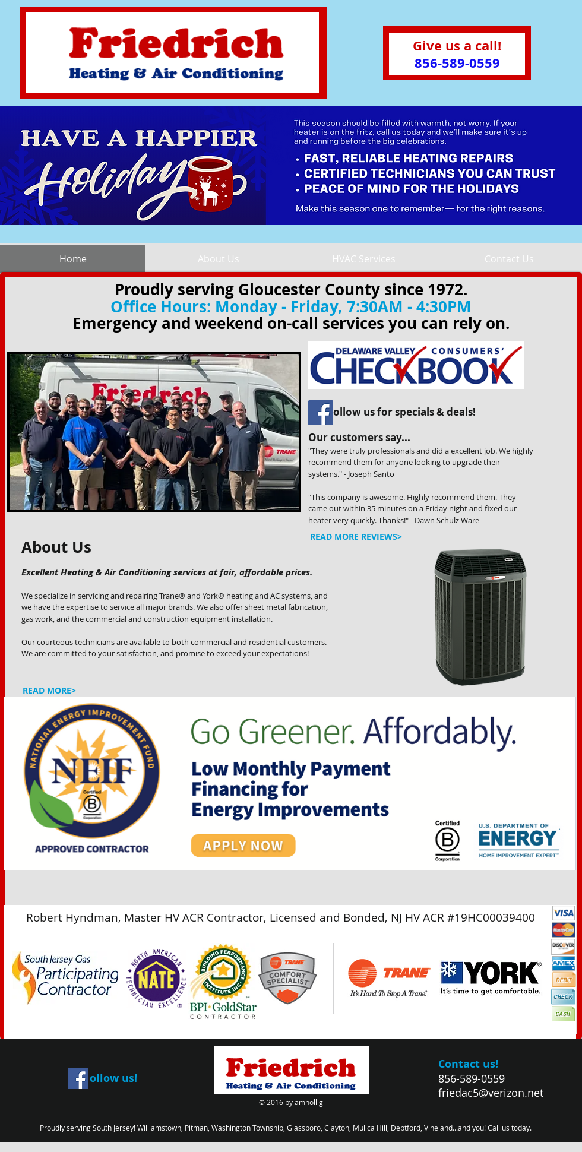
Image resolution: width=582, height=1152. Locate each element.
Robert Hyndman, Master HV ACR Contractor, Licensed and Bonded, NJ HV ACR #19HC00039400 (280, 917)
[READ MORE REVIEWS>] (355, 536)
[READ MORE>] (49, 690)
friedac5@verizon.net (490, 1092)
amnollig (309, 1102)
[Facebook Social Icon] (320, 412)
